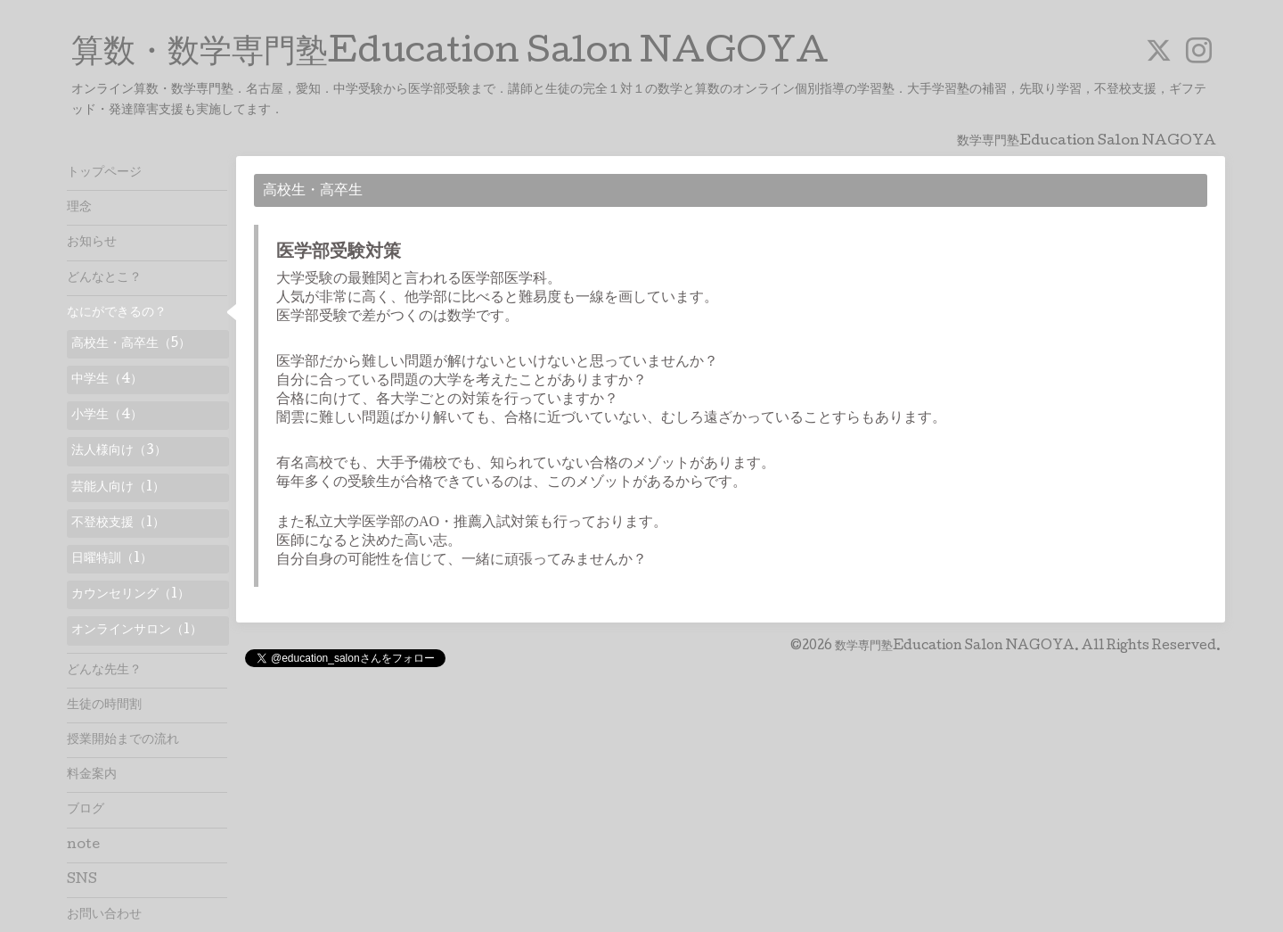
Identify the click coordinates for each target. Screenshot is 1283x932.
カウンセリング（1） (130, 595)
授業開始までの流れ (123, 740)
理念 (79, 208)
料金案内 (92, 775)
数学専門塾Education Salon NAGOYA (955, 646)
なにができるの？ (117, 313)
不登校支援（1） (118, 523)
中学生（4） (107, 380)
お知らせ (92, 242)
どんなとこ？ (104, 278)
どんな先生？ (104, 671)
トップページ (104, 173)
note (83, 845)
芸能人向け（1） (118, 488)
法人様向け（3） (119, 451)
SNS (82, 880)
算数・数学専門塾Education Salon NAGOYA (450, 54)
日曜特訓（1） (111, 559)
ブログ (85, 810)
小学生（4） (107, 415)
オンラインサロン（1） (136, 630)
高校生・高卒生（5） (131, 344)
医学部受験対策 (338, 253)
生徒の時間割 (104, 705)
